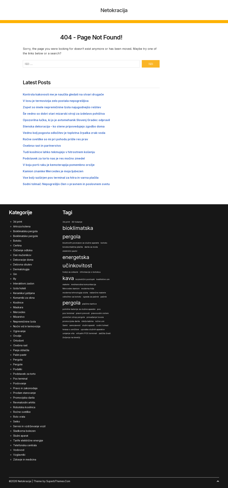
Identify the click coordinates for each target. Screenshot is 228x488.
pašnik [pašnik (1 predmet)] (103, 295)
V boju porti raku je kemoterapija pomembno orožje (59, 163)
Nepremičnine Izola (24, 320)
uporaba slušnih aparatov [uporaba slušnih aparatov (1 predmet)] (93, 328)
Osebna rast (20, 343)
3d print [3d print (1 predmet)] (66, 220)
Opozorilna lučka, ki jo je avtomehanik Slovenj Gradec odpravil (66, 118)
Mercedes (19, 310)
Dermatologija (21, 267)
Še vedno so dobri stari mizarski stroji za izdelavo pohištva (64, 112)
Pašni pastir (20, 353)
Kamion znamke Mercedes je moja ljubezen (53, 170)
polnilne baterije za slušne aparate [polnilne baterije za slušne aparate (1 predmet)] (79, 308)
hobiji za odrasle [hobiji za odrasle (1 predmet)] (70, 271)
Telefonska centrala (25, 443)
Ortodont (18, 339)
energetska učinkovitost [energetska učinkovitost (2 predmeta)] (77, 260)
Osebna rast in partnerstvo (42, 144)
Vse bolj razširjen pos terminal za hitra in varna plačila (61, 176)
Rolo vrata (19, 415)
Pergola (17, 358)
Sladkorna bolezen (24, 429)
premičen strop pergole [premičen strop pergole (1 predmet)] (74, 316)
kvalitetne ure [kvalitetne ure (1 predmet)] (103, 278)
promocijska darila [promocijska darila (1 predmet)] (71, 320)
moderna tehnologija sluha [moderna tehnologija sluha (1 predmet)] (75, 291)
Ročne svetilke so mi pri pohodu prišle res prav (55, 138)
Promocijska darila (24, 396)
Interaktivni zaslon (23, 282)
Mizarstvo (19, 315)
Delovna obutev (22, 263)
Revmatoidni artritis (24, 400)
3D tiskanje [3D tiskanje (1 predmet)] (77, 220)
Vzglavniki (19, 453)
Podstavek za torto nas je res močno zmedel (54, 157)
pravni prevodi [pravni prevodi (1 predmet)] (83, 312)
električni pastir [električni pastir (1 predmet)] (70, 250)
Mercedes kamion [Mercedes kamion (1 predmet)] (71, 287)
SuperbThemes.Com (58, 479)
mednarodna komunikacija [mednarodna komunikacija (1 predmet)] (83, 283)
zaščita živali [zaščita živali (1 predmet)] (105, 332)
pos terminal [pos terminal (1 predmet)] (68, 312)
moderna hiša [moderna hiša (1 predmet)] (87, 287)
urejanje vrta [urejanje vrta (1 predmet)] (68, 332)
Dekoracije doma (23, 258)
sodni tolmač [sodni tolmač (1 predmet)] (102, 324)
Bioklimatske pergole (25, 234)
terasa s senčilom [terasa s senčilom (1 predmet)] (71, 328)
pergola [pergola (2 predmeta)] (72, 301)
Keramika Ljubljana (24, 291)
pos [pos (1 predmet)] (99, 308)
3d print (17, 220)
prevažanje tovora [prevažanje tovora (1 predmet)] (95, 316)
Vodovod (18, 448)
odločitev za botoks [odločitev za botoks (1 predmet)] (72, 295)
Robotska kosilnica (24, 405)
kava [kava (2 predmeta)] (68, 277)
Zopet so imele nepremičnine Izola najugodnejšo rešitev (62, 106)
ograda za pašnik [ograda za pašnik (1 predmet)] (91, 295)
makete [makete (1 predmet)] (66, 283)
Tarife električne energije (28, 439)
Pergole (18, 362)
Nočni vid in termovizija (26, 324)
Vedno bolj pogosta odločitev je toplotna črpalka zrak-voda (64, 131)
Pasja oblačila (21, 348)
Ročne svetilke (22, 410)
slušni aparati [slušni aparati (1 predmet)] (88, 324)
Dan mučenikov (22, 253)
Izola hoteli (19, 286)
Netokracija (114, 9)
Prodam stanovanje (24, 391)
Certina (17, 244)
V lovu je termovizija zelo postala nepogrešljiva (56, 99)
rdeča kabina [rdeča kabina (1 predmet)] (87, 320)
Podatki (17, 367)
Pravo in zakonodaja (25, 386)
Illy (14, 277)
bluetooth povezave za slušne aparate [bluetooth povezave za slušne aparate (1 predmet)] (81, 241)
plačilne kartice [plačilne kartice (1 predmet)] (89, 302)
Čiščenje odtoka (22, 248)
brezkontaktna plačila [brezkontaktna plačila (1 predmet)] (73, 245)
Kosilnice (18, 301)
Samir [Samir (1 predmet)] (65, 324)
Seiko (16, 420)
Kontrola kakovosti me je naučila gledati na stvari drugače (63, 93)
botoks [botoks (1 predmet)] (104, 241)
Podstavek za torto (24, 372)
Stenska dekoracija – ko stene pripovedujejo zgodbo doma (64, 125)
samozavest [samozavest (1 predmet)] (75, 324)
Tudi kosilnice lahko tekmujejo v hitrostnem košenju (59, 150)
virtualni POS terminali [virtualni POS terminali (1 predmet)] (86, 332)
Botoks (17, 239)
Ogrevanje (19, 329)
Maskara (18, 305)
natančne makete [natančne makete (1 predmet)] (98, 291)
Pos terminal (20, 377)
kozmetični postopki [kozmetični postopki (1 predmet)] (85, 278)
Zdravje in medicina (24, 458)
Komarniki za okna (24, 296)
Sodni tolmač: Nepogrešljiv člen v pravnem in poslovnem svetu (66, 182)
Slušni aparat (20, 434)
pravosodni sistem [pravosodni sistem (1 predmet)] (100, 312)
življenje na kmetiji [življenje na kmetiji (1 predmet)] (71, 336)
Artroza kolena (21, 224)
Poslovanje (19, 381)
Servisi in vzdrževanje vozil (29, 424)
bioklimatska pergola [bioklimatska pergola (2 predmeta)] (78, 230)
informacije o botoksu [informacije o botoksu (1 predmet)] (90, 271)
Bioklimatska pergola (25, 229)
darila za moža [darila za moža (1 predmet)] (91, 245)
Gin (15, 272)
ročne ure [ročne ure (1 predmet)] (99, 320)
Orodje (17, 334)
